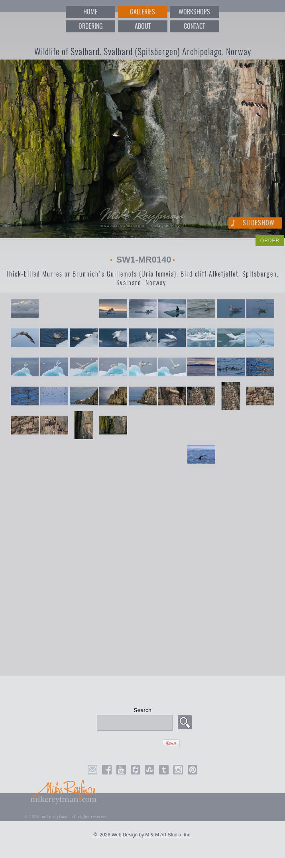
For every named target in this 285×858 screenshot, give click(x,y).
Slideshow (259, 223)
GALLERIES (142, 12)
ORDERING (91, 26)
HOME (90, 12)
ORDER (269, 240)
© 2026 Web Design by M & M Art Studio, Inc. (142, 835)
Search (142, 710)
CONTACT (194, 26)
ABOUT (143, 26)
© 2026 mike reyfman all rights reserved (66, 816)
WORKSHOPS (194, 12)
